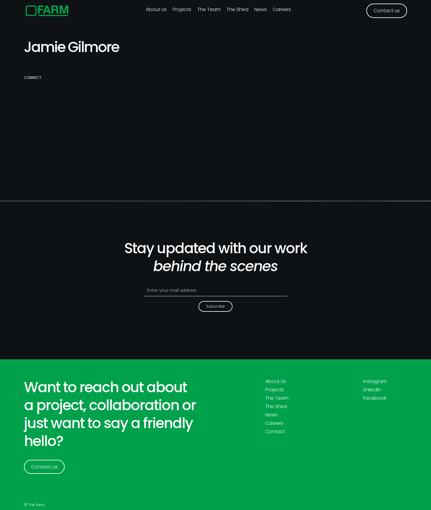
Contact (275, 432)
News (260, 9)
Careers (282, 9)
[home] (47, 11)
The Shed (237, 9)
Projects (182, 9)
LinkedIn (372, 390)
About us (156, 9)
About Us (275, 381)
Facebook (374, 398)
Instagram (375, 381)
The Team (209, 9)
